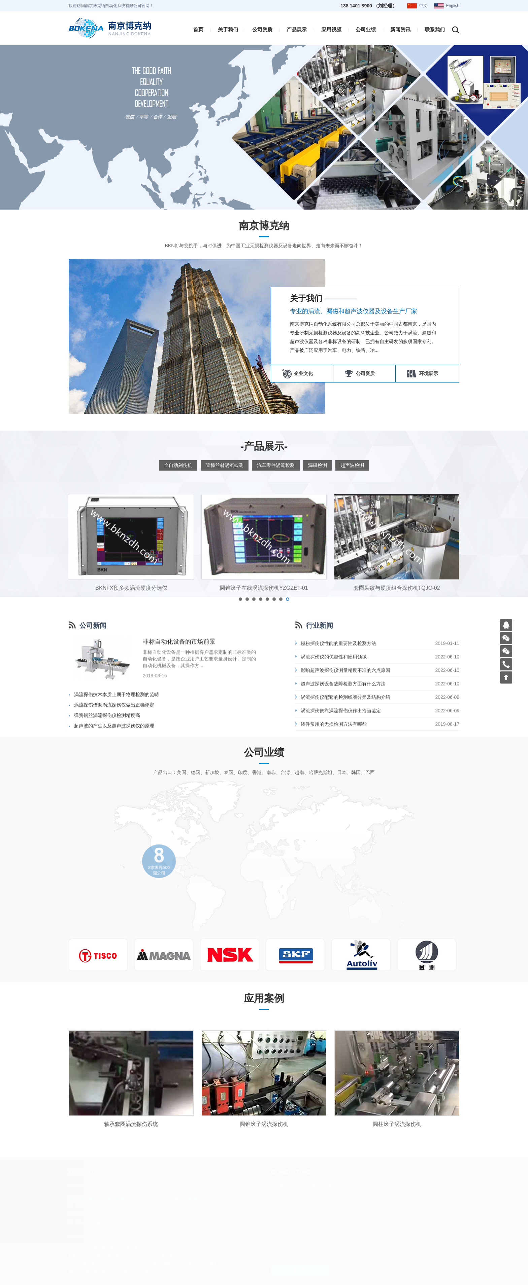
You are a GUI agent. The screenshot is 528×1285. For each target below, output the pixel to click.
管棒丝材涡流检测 (224, 465)
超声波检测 (352, 465)
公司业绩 (366, 29)
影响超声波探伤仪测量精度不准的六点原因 (345, 760)
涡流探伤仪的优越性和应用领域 (334, 746)
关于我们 (228, 29)
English (452, 5)
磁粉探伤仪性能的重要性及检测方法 (338, 733)
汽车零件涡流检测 (276, 465)
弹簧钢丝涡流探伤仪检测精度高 (107, 805)
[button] (240, 691)
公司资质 (262, 29)
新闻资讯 (400, 29)
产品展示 (297, 29)
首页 (198, 29)
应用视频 (331, 29)
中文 (423, 5)
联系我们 (435, 29)
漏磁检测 (317, 465)
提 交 (299, 1270)
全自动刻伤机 (178, 465)
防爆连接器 (215, 1263)
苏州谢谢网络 (161, 1255)
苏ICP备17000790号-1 (106, 1255)
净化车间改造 (119, 1271)
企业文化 (302, 373)
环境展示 (427, 373)
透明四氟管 (96, 1271)
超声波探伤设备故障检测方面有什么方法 (343, 773)
